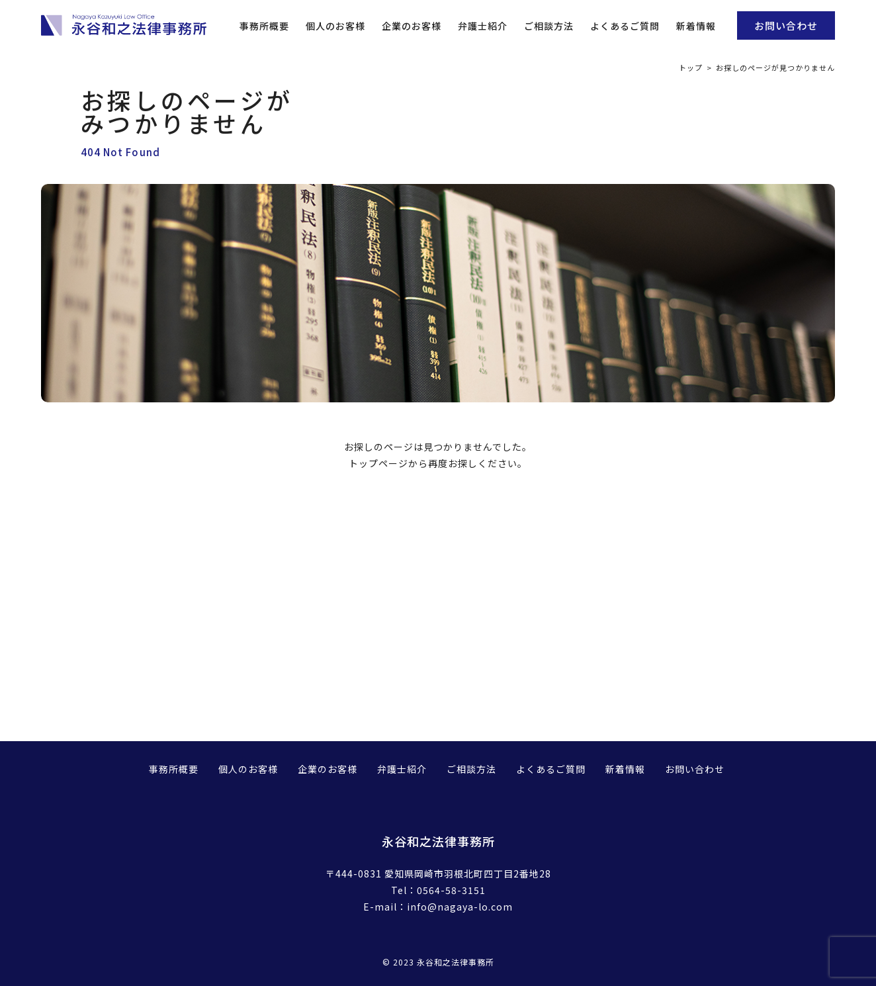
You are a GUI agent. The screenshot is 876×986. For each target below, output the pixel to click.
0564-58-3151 (451, 890)
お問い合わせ (786, 25)
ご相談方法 (549, 25)
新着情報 (696, 25)
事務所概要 (264, 25)
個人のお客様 (335, 25)
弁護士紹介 (482, 25)
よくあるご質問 (625, 25)
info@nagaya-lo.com (460, 906)
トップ (691, 67)
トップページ (378, 463)
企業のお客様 (411, 25)
